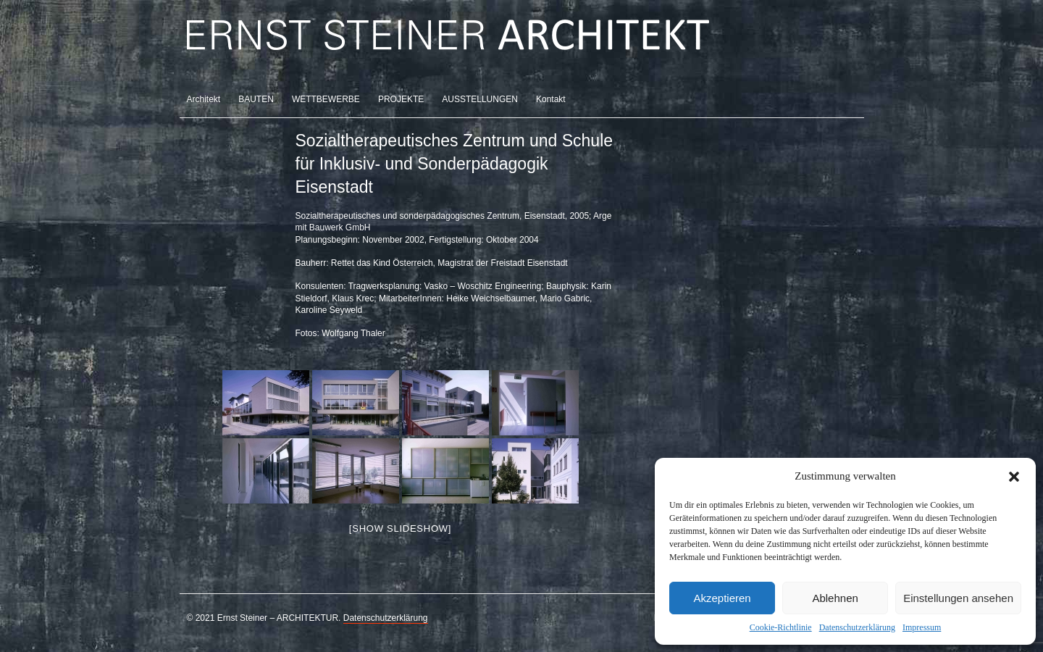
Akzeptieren (721, 598)
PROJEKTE (401, 99)
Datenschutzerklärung (857, 627)
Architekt (204, 99)
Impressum (921, 627)
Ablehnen (835, 598)
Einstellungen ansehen (958, 598)
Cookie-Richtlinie (781, 627)
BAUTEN (256, 99)
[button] (1014, 476)
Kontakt (551, 99)
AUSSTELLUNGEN (480, 99)
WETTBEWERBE (326, 99)
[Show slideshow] (400, 528)
